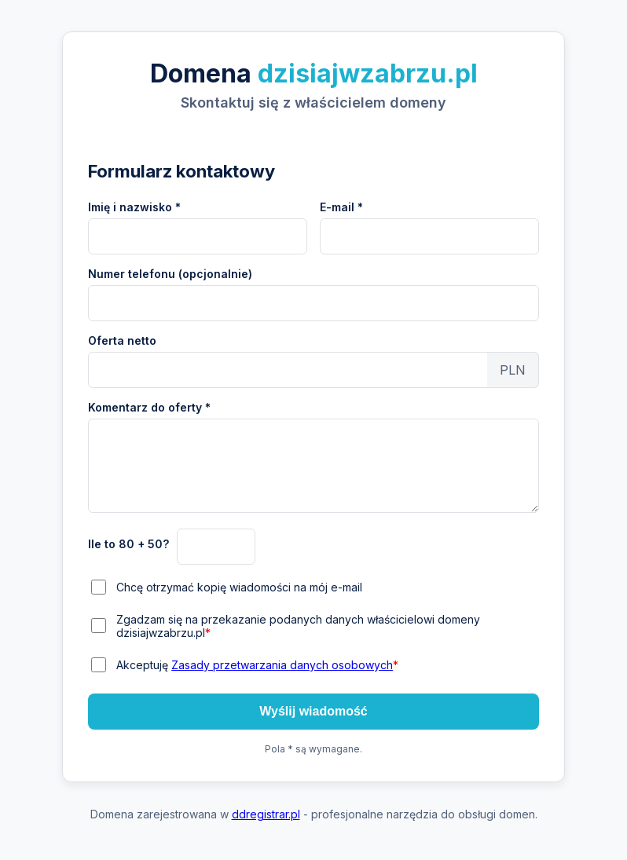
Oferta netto (122, 340)
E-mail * (341, 207)
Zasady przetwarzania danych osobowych (282, 665)
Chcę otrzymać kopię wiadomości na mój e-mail (239, 587)
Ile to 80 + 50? (128, 544)
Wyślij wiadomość (313, 711)
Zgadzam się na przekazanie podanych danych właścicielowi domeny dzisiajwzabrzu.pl (298, 626)
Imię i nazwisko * (134, 207)
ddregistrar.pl (266, 814)
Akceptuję (257, 665)
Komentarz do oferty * (149, 407)
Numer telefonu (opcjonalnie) (170, 273)
